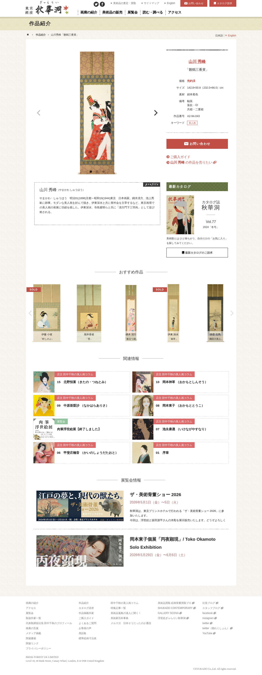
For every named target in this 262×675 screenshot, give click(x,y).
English (171, 3)
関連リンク (32, 643)
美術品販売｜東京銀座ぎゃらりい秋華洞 (46, 8)
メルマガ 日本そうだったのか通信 (131, 623)
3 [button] (103, 172)
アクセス (31, 608)
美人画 (192, 123)
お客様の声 (85, 628)
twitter (205, 623)
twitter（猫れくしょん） (215, 628)
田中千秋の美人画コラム (124, 603)
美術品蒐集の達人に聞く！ (126, 613)
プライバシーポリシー (38, 648)
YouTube (207, 633)
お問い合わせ (195, 3)
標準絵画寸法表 (87, 638)
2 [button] (97, 172)
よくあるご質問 (87, 623)
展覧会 (29, 613)
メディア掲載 (33, 633)
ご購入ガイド (180, 157)
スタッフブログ (211, 608)
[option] (97, 113)
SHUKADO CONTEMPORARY (175, 608)
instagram (208, 618)
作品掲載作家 (86, 613)
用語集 (82, 633)
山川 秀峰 (197, 61)
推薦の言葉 (32, 628)
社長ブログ (208, 603)
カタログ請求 (224, 3)
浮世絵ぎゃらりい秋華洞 (172, 618)
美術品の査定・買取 (124, 3)
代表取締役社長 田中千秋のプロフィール (49, 623)
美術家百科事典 (119, 618)
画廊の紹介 (32, 603)
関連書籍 (31, 638)
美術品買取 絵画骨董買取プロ (174, 603)
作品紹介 (41, 34)
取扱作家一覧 (33, 618)
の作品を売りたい (191, 162)
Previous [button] (38, 113)
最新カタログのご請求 (199, 252)
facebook (207, 613)
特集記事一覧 (118, 608)
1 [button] (91, 172)
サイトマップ (151, 3)
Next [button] (156, 113)
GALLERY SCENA (168, 613)
